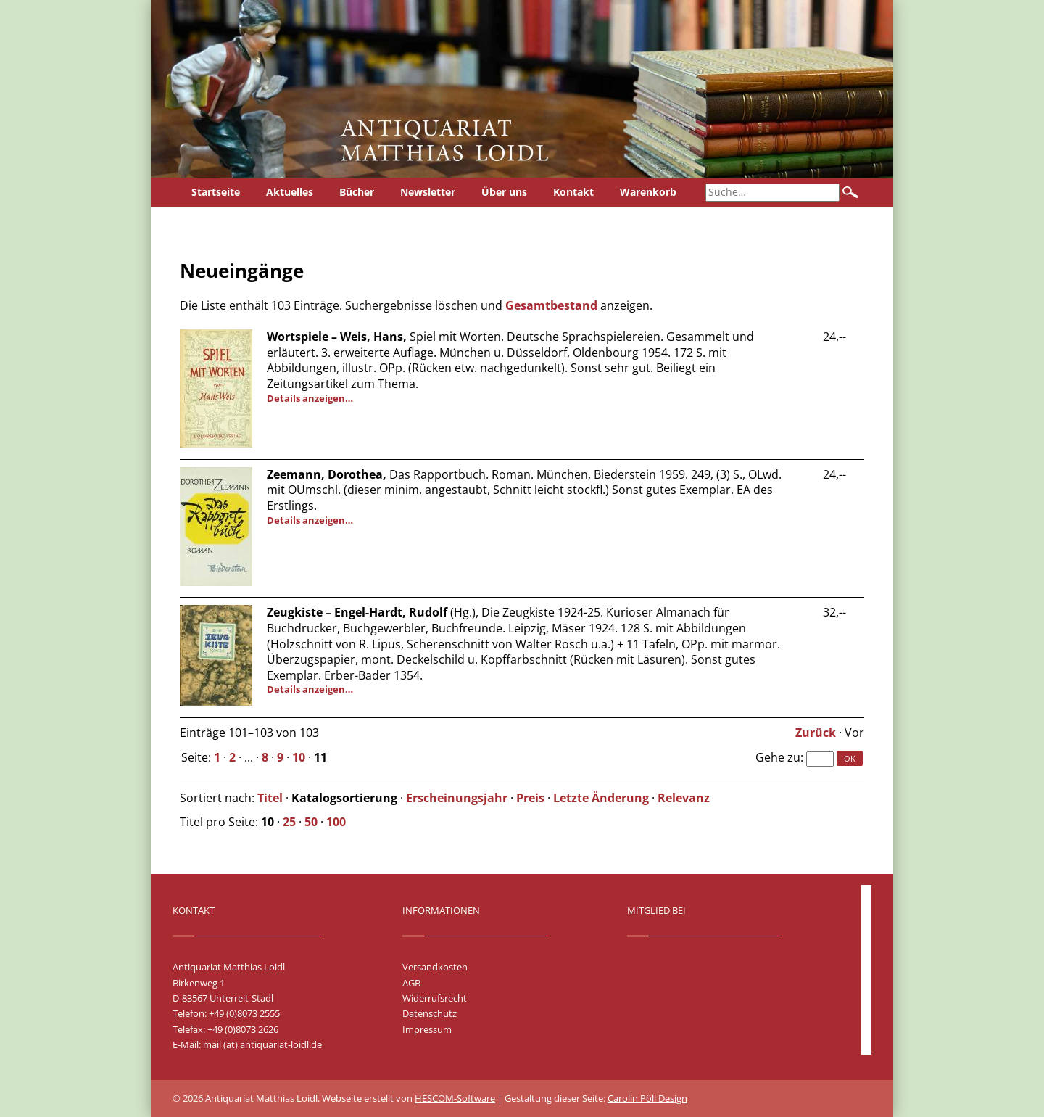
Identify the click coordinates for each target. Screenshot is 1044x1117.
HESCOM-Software (455, 1098)
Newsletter (427, 192)
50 (311, 822)
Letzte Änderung (601, 798)
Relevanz (684, 798)
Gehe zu (777, 757)
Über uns (504, 192)
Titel (270, 798)
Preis (530, 798)
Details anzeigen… (310, 398)
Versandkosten (435, 966)
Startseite (215, 192)
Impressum (427, 1029)
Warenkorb (648, 192)
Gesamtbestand (551, 305)
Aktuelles (289, 192)
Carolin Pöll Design (647, 1098)
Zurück (815, 733)
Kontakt (573, 192)
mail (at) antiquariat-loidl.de (262, 1044)
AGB (411, 982)
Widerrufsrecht (434, 998)
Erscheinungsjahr (457, 798)
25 (289, 822)
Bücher (356, 192)
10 (298, 757)
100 (336, 822)
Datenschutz (429, 1013)
